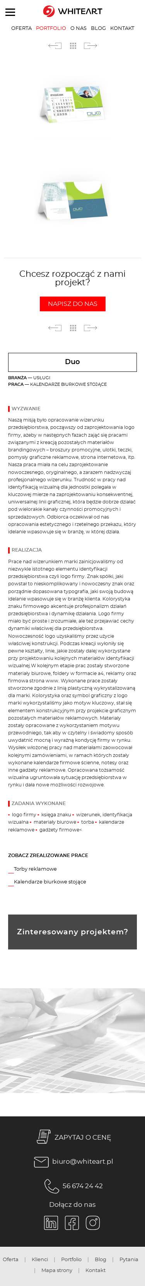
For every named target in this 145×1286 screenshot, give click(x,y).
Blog (98, 28)
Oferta (21, 28)
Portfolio (51, 28)
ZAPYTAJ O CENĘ (72, 1138)
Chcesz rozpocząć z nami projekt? (72, 290)
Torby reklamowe (35, 869)
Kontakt (122, 28)
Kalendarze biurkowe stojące (50, 882)
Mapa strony (56, 1270)
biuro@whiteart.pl (72, 1162)
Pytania (128, 1259)
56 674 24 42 (72, 1186)
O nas (78, 28)
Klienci (40, 1259)
